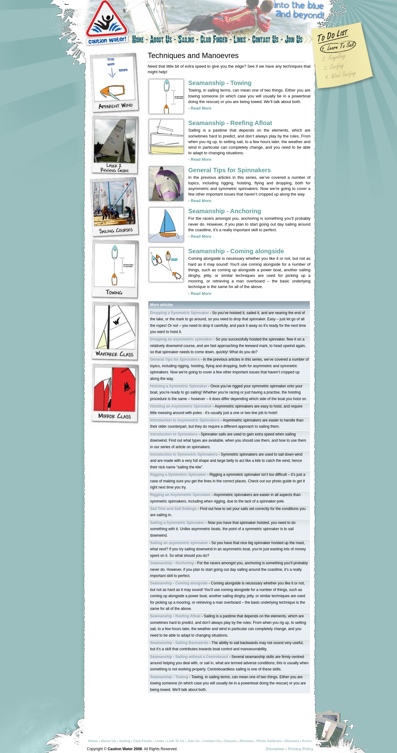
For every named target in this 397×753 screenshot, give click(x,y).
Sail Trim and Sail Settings (173, 509)
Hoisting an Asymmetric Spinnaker (181, 406)
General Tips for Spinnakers (229, 170)
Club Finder (216, 40)
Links (242, 40)
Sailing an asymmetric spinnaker (179, 543)
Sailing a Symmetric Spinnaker (177, 523)
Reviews (246, 741)
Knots (307, 741)
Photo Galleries (269, 741)
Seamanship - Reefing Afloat (230, 122)
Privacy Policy (300, 749)
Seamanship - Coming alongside (236, 251)
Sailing (188, 40)
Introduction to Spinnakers (174, 434)
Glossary (291, 741)
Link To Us (175, 741)
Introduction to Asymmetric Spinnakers (185, 420)
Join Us (299, 40)
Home (139, 40)
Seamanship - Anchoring (224, 211)
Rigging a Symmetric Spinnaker (178, 474)
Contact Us (267, 40)
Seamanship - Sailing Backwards (179, 643)
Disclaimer (275, 749)
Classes (230, 741)
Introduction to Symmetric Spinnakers (183, 454)
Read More (201, 108)
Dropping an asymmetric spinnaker (181, 339)
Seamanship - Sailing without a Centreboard (189, 657)
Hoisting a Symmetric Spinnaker (178, 386)
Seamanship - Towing (220, 82)
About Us (163, 40)
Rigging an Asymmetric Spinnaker (180, 495)
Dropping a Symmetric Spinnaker (179, 313)
